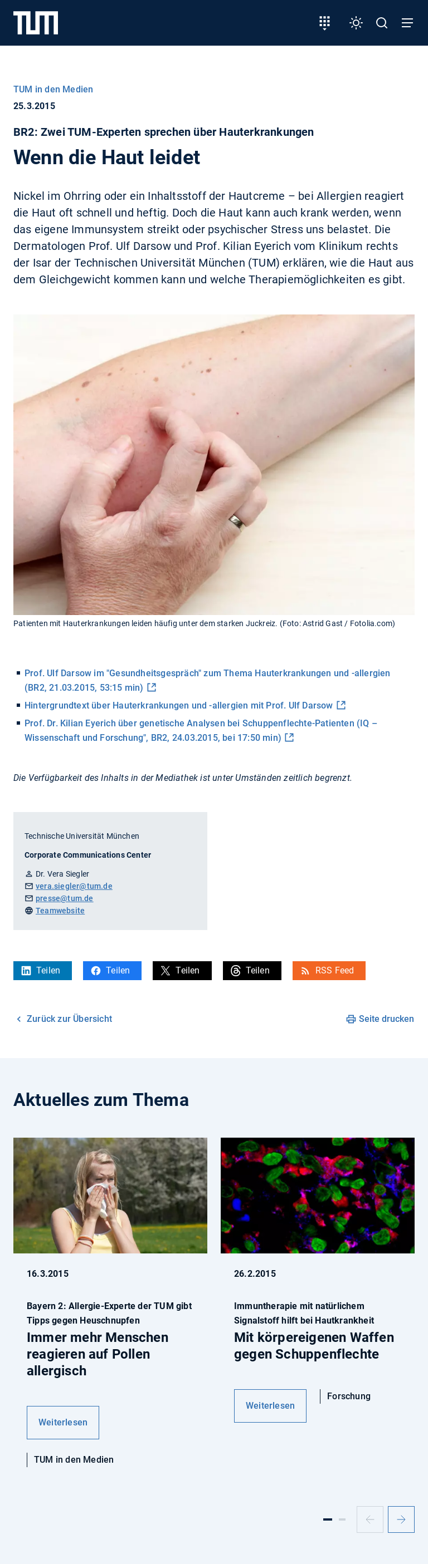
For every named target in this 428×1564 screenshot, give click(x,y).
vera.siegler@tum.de (74, 886)
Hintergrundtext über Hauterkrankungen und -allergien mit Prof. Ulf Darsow (179, 705)
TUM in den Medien (53, 89)
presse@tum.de (65, 898)
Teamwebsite (60, 910)
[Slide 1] (327, 1519)
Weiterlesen (62, 1422)
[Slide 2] (342, 1519)
